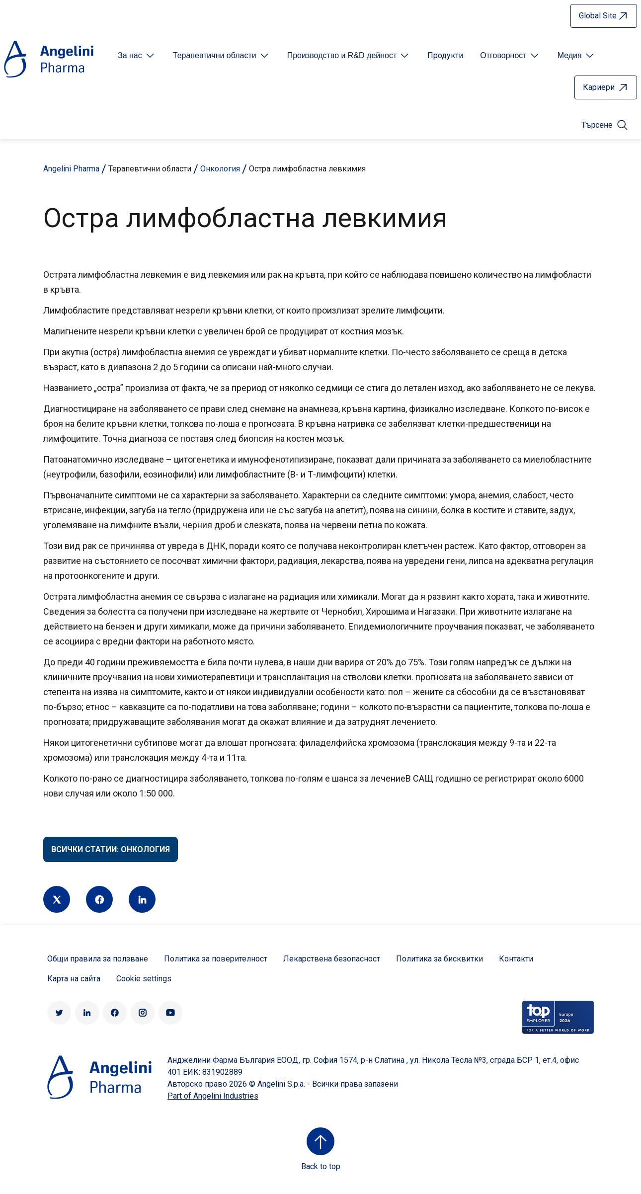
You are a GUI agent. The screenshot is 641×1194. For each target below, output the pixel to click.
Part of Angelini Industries (212, 1096)
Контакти (516, 958)
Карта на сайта (73, 978)
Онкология (220, 168)
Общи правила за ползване (97, 958)
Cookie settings (143, 978)
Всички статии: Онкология (110, 849)
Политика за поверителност (215, 958)
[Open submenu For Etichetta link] (136, 56)
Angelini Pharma (71, 168)
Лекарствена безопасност (331, 958)
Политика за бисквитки (439, 958)
